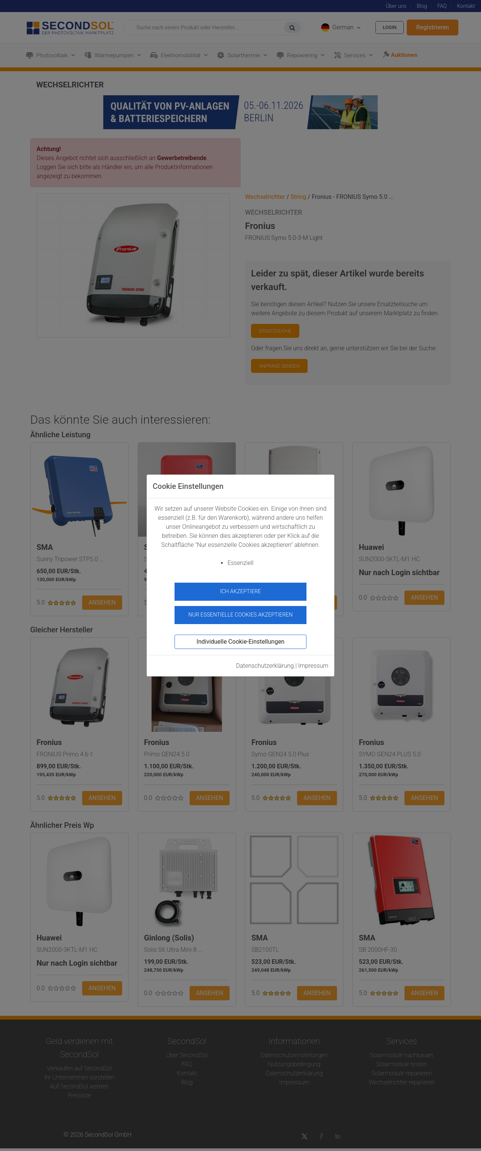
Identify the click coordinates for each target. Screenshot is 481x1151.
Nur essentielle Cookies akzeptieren (240, 611)
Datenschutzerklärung (265, 662)
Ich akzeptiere (240, 591)
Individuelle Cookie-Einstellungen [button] (240, 638)
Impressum (313, 662)
